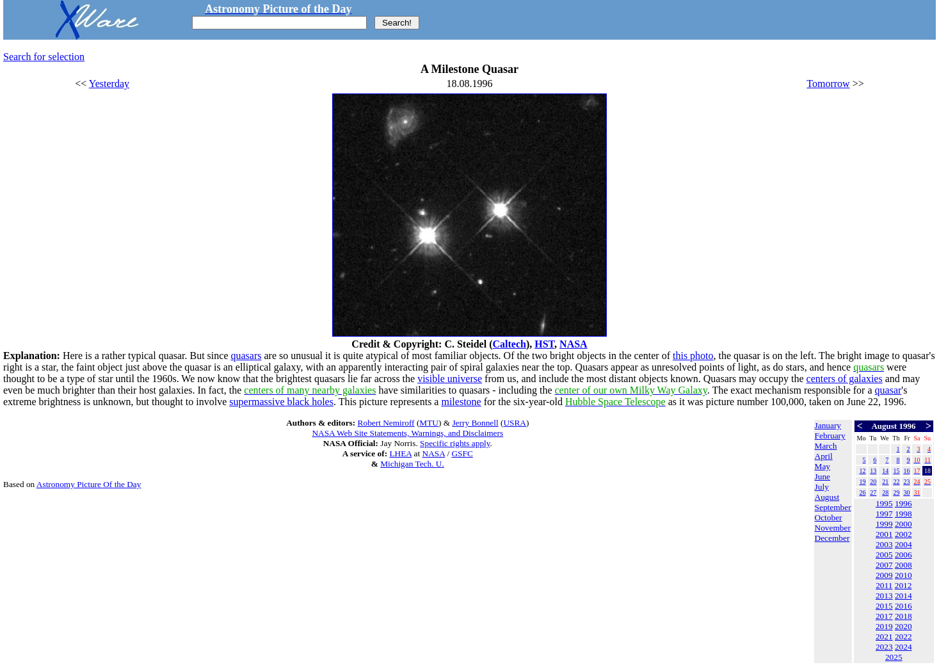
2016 (903, 606)
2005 (884, 554)
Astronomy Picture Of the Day (88, 484)
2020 (903, 626)
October (828, 517)
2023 (884, 647)
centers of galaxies (845, 378)
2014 (903, 595)
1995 (884, 503)
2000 (903, 524)
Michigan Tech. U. (412, 464)
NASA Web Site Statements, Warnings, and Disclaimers (407, 433)
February (830, 435)
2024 (903, 647)
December (832, 538)
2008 (903, 565)
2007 (884, 565)
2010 (903, 575)
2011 (884, 585)
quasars (246, 355)
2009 (884, 575)
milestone (461, 401)
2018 (903, 616)
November (833, 528)
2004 (903, 544)
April (824, 456)
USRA (514, 423)
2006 (903, 554)
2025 (894, 657)
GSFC (461, 453)
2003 (884, 544)
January (828, 425)
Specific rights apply (455, 443)
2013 (884, 595)
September (833, 507)
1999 (884, 524)
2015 (884, 606)
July (822, 487)
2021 (884, 636)
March (826, 446)
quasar (888, 390)
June (822, 476)
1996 (903, 503)
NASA (573, 344)
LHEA (400, 453)
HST (544, 344)
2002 (903, 534)
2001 (884, 534)
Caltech (509, 344)
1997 (884, 513)
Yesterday (109, 83)
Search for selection (43, 56)
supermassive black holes (281, 401)
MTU (428, 423)
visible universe (449, 378)
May (822, 466)
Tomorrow (828, 83)
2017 (884, 616)
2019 (884, 626)
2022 (903, 636)
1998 (903, 513)
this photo (693, 355)
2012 (903, 585)
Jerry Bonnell (475, 423)
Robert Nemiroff (386, 423)
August (827, 497)
